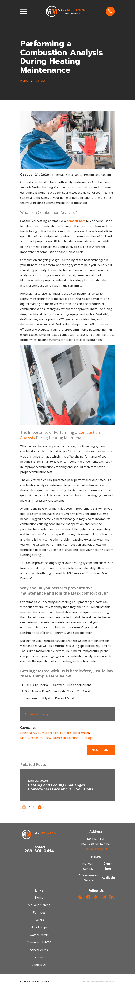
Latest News (28, 733)
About (39, 957)
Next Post (100, 749)
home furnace (75, 221)
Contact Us (39, 965)
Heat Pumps (39, 927)
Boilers (39, 920)
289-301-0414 (39, 851)
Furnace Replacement (74, 733)
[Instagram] (104, 897)
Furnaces (39, 912)
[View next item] (39, 807)
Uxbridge (87, 738)
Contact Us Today (36, 714)
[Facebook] (88, 897)
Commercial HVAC (39, 942)
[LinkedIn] (111, 897)
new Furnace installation (62, 738)
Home (39, 897)
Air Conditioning (39, 905)
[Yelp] (96, 897)
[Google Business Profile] (80, 897)
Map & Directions (96, 849)
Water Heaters (39, 935)
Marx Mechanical (31, 738)
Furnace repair (48, 733)
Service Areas (39, 950)
